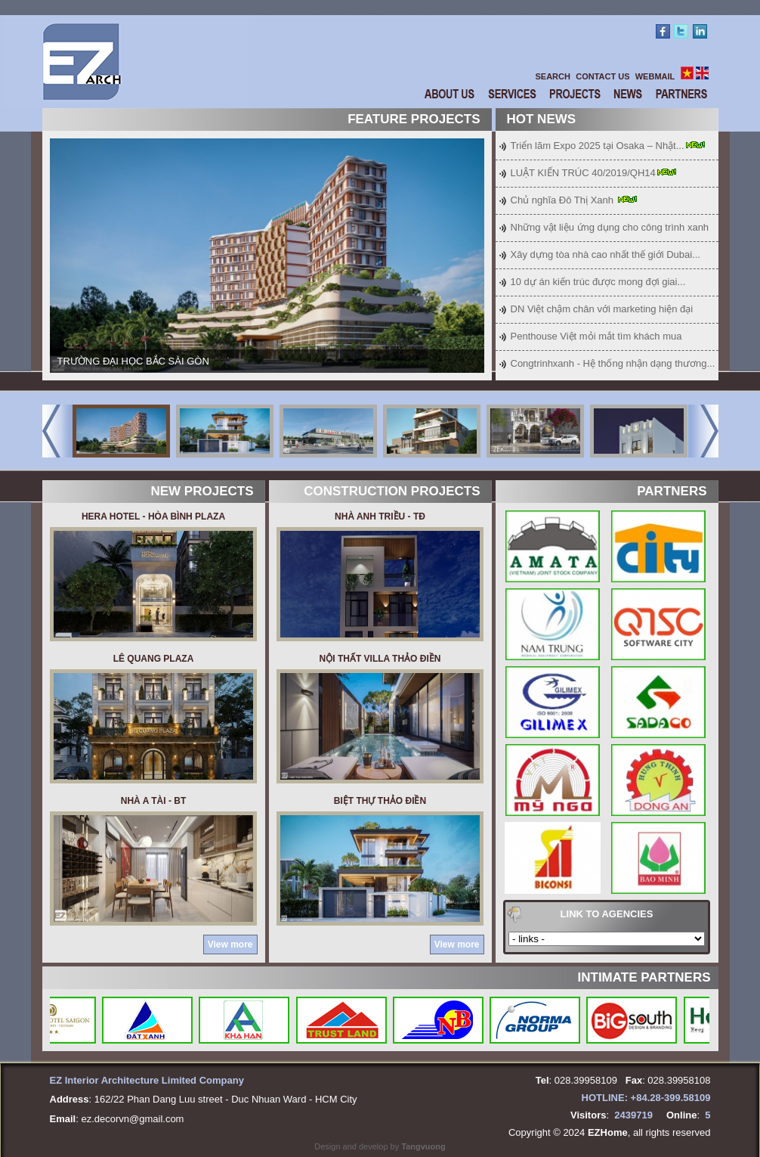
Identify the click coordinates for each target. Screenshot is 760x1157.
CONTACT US (602, 76)
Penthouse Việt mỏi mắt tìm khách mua (596, 336)
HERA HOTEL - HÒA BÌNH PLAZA (153, 516)
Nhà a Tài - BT (153, 801)
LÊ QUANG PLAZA (153, 658)
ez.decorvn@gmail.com (132, 1118)
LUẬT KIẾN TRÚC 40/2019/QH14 (583, 172)
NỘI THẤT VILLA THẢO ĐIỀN (380, 658)
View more (230, 944)
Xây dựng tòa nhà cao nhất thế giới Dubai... (605, 254)
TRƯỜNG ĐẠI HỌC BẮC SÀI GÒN (133, 361)
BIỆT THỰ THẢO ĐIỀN (380, 801)
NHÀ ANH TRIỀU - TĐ (380, 516)
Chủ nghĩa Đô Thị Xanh (563, 200)
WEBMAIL (655, 76)
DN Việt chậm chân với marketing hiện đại (602, 309)
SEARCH (553, 76)
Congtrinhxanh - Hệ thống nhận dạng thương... (613, 363)
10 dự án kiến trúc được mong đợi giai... (598, 281)
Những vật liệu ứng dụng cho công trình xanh (610, 227)
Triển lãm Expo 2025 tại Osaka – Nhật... (597, 145)
